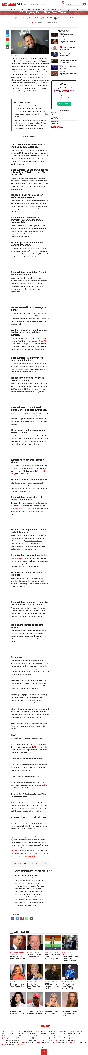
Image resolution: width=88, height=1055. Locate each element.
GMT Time (54, 118)
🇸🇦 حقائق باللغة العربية (38, 1038)
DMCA (4, 1033)
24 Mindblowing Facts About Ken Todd (33, 986)
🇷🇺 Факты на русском (60, 1042)
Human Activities (74, 10)
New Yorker (23, 558)
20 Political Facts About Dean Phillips (17, 958)
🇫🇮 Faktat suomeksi (22, 1038)
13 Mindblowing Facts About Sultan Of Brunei (68, 74)
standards (26, 889)
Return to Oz (25, 845)
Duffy (43, 785)
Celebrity (10, 10)
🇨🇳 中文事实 (21, 1045)
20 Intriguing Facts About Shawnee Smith (69, 1013)
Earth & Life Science (37, 10)
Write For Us (63, 1031)
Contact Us (52, 1031)
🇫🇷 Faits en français (74, 1033)
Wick (35, 767)
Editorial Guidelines (52, 22)
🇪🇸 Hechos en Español (8, 1036)
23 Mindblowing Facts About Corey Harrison (68, 61)
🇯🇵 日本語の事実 (31, 1040)
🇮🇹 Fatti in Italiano (24, 1036)
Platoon (15, 508)
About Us (4, 1031)
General (62, 10)
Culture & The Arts (25, 10)
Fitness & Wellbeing (53, 10)
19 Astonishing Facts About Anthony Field (68, 986)
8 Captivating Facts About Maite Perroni (17, 1012)
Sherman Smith (69, 18)
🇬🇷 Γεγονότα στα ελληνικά (57, 1038)
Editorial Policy (15, 1031)
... (86, 10)
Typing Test (54, 123)
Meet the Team (28, 1031)
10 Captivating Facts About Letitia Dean (52, 1012)
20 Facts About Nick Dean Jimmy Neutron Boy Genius (52, 957)
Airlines (4, 10)
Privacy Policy (21, 1033)
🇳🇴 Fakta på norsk (7, 1038)
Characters (16, 10)
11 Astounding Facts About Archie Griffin (35, 1012)
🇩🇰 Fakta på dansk (59, 1036)
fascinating (31, 77)
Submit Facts (33, 1033)
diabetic (21, 413)
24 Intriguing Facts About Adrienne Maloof (67, 48)
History (67, 10)
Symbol (53, 114)
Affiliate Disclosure (76, 1031)
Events (45, 10)
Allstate (13, 231)
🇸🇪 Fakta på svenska (74, 1036)
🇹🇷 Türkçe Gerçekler (8, 1045)
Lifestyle (83, 10)
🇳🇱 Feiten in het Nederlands (10, 1042)
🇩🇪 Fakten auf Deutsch (58, 1033)
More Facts (43, 1033)
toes (18, 158)
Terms (11, 1033)
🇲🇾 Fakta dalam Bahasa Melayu (65, 1040)
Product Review (41, 1031)
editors (33, 891)
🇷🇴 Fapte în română (43, 1042)
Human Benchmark (57, 128)
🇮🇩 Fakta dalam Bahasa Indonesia (12, 1040)
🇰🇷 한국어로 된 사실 (46, 1040)
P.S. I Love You (41, 316)
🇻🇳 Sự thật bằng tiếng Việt (78, 1042)
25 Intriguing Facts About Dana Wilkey (17, 985)
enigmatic (25, 91)
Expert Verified (38, 22)
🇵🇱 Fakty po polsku (28, 1042)
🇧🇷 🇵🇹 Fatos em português (42, 1036)
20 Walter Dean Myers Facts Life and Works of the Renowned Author (70, 958)
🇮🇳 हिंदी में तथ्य (72, 1038)
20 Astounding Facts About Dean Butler (35, 956)
